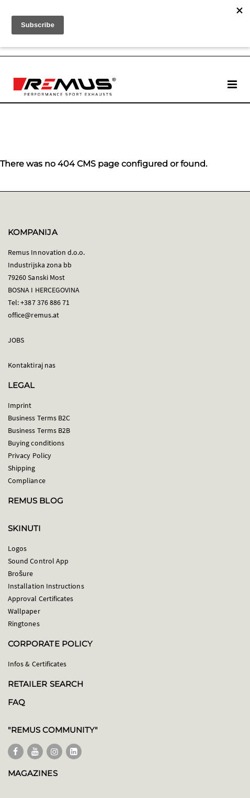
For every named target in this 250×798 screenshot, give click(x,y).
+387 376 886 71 (45, 302)
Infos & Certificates (37, 663)
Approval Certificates (40, 598)
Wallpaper (24, 611)
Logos (17, 548)
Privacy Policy (29, 455)
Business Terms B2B (39, 430)
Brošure (20, 573)
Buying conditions (36, 443)
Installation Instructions (46, 586)
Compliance (27, 480)
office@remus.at (33, 315)
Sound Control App (38, 561)
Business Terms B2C (39, 418)
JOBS (16, 340)
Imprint (19, 405)
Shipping (22, 468)
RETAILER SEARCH (45, 684)
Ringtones (24, 623)
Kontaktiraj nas (31, 365)
